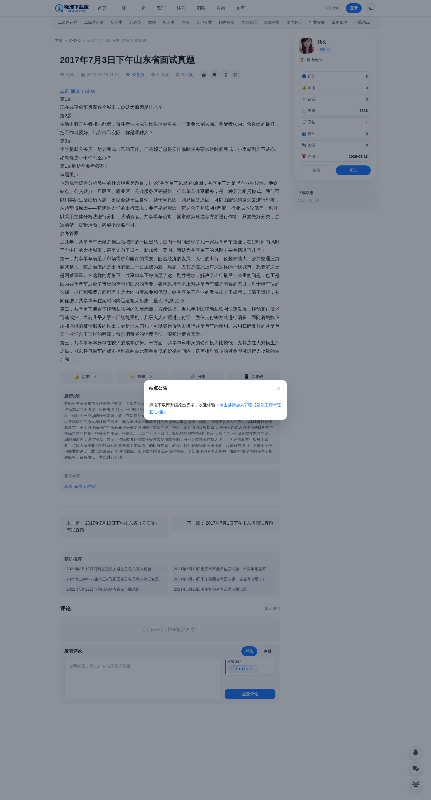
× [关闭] (278, 388)
